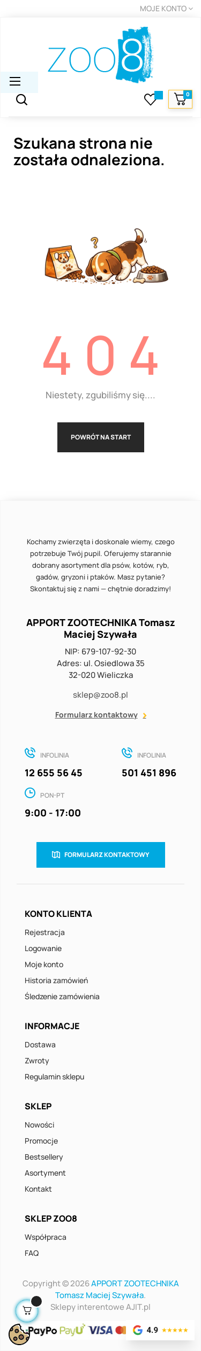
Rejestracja (45, 932)
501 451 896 (149, 772)
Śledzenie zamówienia (62, 996)
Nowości (39, 1125)
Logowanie (43, 948)
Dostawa (40, 1044)
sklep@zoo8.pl (100, 694)
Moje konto (44, 964)
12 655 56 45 (54, 772)
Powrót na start (101, 437)
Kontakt (38, 1189)
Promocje (41, 1141)
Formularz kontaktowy (96, 714)
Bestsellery (44, 1157)
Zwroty (37, 1060)
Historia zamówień (56, 980)
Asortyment (45, 1173)
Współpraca (45, 1237)
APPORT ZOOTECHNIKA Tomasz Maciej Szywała (117, 1289)
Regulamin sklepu (54, 1076)
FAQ (32, 1253)
